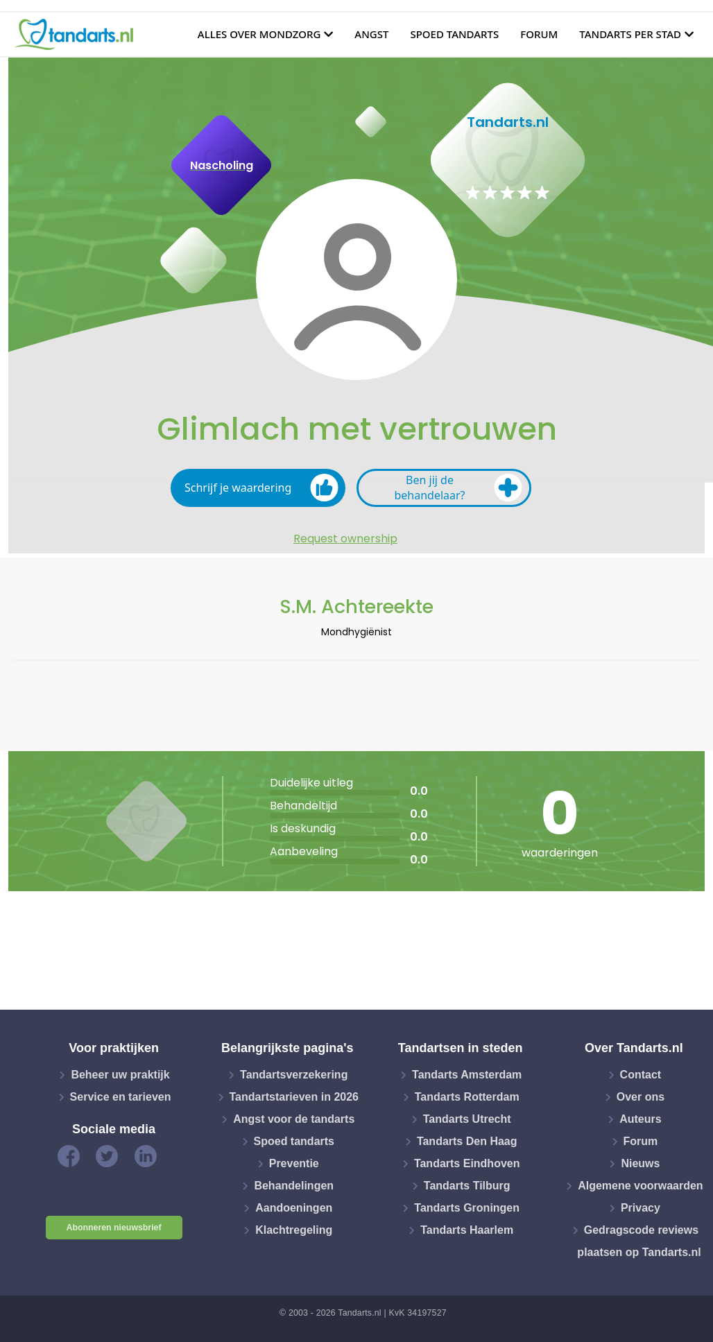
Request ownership (345, 539)
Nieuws (640, 1163)
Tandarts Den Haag (467, 1141)
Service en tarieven (120, 1097)
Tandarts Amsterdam (467, 1075)
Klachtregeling (293, 1230)
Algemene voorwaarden (640, 1186)
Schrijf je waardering (261, 487)
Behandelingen (294, 1186)
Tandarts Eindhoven (467, 1163)
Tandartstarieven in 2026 (294, 1097)
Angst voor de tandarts (293, 1119)
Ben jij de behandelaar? (458, 487)
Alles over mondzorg (259, 34)
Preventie (294, 1163)
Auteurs (640, 1119)
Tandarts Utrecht (467, 1119)
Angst (371, 34)
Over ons (640, 1097)
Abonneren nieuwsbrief (114, 1227)
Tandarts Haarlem (466, 1230)
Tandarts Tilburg (467, 1186)
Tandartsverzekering (293, 1075)
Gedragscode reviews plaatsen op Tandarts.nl (639, 1241)
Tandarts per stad (630, 34)
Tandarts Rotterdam (467, 1097)
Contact (641, 1075)
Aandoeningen (293, 1208)
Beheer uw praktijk (120, 1075)
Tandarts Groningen (466, 1208)
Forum (539, 34)
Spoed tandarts (454, 34)
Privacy (640, 1208)
